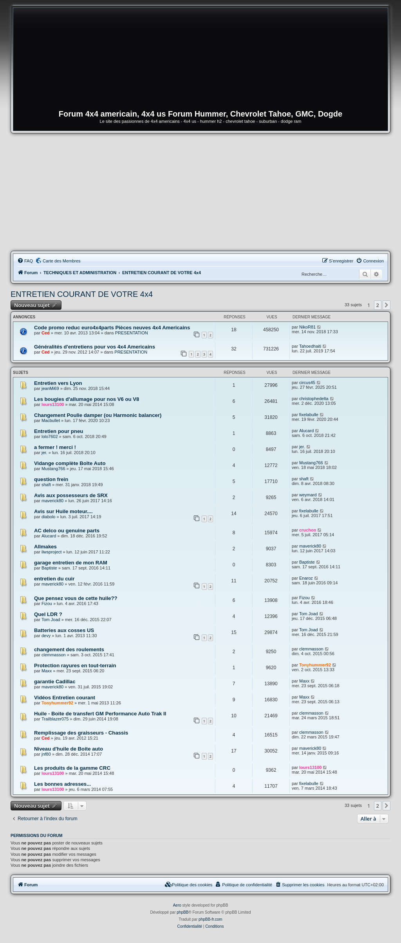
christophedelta (314, 398)
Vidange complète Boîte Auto (69, 463)
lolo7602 (50, 436)
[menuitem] (25, 261)
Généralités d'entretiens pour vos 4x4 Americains (94, 347)
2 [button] (377, 305)
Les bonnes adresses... (62, 784)
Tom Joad (51, 619)
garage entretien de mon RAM (70, 563)
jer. (44, 452)
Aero (177, 905)
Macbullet (51, 420)
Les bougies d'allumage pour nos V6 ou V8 (86, 399)
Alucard (306, 430)
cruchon (307, 530)
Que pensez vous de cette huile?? (75, 598)
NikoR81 (307, 327)
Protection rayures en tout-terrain (75, 665)
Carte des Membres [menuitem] (62, 261)
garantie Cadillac (55, 681)
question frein (51, 479)
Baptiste (49, 568)
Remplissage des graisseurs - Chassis (81, 733)
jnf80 (46, 754)
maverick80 (52, 500)
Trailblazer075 (55, 719)
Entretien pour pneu (58, 431)
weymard (308, 494)
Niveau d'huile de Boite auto (68, 749)
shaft (46, 484)
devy (46, 635)
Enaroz (306, 578)
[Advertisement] (200, 192)
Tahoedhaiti (310, 346)
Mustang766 (53, 468)
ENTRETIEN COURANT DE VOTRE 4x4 (82, 294)
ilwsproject (51, 552)
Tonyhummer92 (315, 665)
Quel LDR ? (48, 614)
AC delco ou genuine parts (66, 530)
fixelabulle (308, 414)
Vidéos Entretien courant (64, 698)
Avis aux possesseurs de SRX (71, 495)
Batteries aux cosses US (64, 630)
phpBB (182, 912)
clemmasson (54, 654)
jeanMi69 (50, 388)
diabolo (48, 516)
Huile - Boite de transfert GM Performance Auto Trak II (100, 714)
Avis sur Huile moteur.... (63, 511)
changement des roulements (69, 649)
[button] (386, 305)
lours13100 (53, 404)
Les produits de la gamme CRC (72, 768)
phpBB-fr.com (210, 919)
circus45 (307, 382)
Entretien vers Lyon (58, 383)
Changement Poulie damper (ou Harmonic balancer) (97, 415)
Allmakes (45, 547)
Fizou (47, 603)
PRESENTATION (131, 332)
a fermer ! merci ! (55, 447)
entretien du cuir (54, 579)
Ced (46, 332)
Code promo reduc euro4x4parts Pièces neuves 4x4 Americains (112, 327)
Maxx (47, 670)
